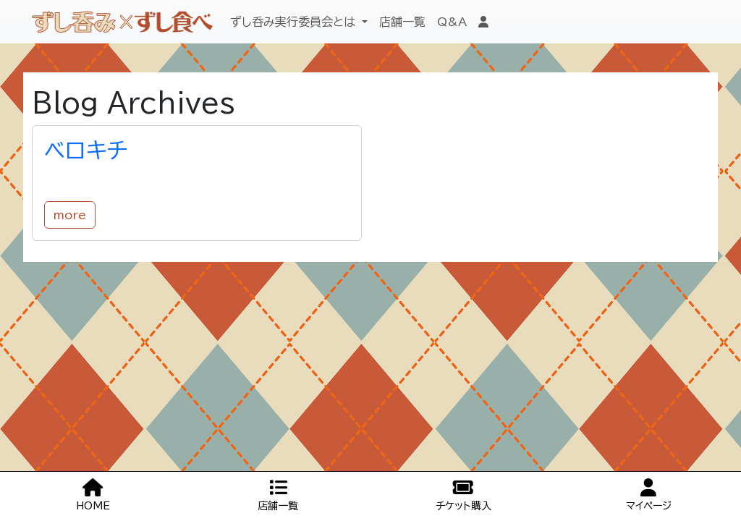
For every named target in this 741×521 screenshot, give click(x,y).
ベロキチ (86, 150)
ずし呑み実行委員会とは (294, 21)
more (70, 215)
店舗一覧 (402, 21)
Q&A (452, 21)
